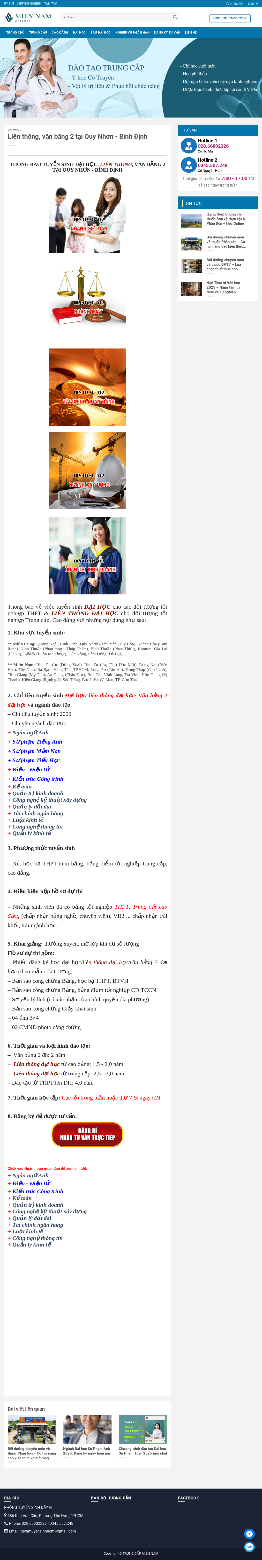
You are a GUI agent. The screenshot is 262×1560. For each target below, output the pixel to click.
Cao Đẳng (60, 32)
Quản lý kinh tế (31, 833)
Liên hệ (253, 3)
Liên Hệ (191, 32)
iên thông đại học (38, 1064)
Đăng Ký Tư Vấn (167, 32)
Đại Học (79, 32)
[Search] (175, 17)
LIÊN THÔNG (116, 164)
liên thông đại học (105, 962)
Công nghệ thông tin (37, 826)
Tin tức (193, 203)
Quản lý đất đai (31, 806)
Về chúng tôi (234, 3)
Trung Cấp (38, 32)
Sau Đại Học (100, 32)
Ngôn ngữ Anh (30, 732)
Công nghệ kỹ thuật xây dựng (49, 800)
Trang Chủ (15, 32)
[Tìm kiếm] (119, 17)
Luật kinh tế (27, 820)
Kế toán (22, 786)
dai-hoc (14, 129)
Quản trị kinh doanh (37, 793)
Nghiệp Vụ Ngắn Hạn (132, 32)
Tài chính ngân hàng (37, 813)
